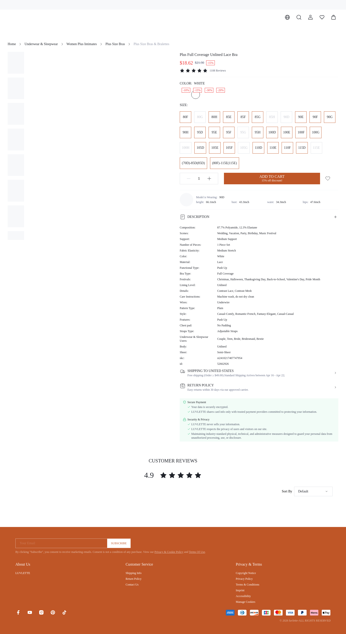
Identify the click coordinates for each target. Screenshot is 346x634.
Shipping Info (134, 573)
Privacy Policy (244, 578)
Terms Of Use (197, 552)
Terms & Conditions (247, 584)
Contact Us (132, 584)
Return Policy (134, 578)
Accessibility (243, 596)
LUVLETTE (22, 573)
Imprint (240, 590)
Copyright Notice (246, 573)
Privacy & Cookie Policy (168, 552)
